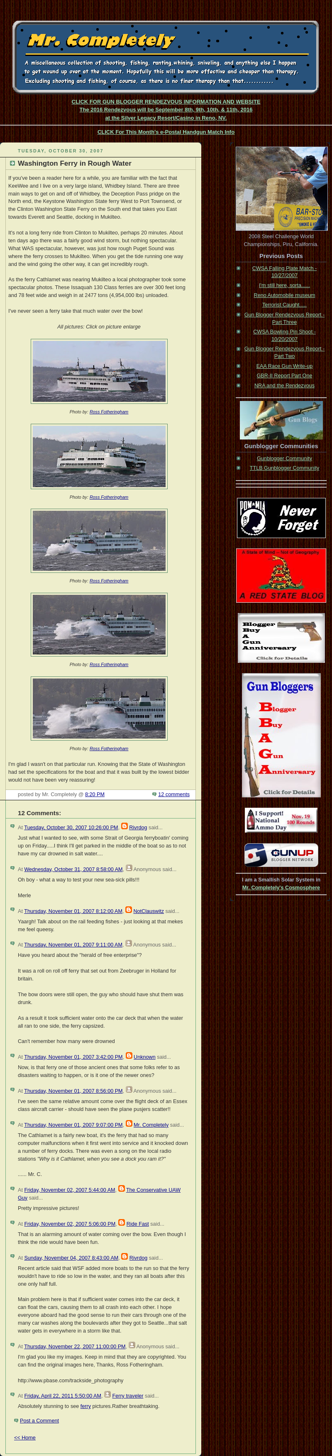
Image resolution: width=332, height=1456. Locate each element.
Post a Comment (39, 1421)
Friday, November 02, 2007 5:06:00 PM (69, 1224)
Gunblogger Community (284, 458)
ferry (86, 1406)
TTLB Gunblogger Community (285, 468)
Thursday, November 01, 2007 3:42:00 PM (73, 1057)
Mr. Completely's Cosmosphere (281, 888)
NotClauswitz (148, 911)
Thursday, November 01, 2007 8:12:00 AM (73, 911)
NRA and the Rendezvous (284, 386)
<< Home (25, 1438)
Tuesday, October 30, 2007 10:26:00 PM (71, 828)
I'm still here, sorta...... (284, 285)
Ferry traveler (127, 1396)
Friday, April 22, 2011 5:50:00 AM (62, 1396)
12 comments (174, 794)
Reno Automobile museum (284, 295)
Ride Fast (138, 1224)
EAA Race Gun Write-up (284, 366)
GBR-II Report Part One (284, 376)
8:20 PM (95, 794)
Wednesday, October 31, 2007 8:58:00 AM (73, 869)
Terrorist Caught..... (284, 305)
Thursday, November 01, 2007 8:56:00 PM (73, 1091)
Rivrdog (138, 828)
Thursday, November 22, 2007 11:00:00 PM (74, 1347)
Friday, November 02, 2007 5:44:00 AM (69, 1190)
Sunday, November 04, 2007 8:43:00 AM (71, 1258)
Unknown (145, 1057)
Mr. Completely (151, 1125)
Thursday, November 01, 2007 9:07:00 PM (73, 1125)
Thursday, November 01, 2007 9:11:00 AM (73, 945)
